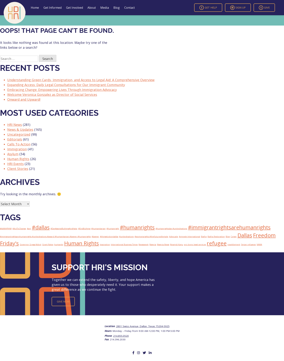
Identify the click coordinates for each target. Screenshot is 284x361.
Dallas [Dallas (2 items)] (244, 235)
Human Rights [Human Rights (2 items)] (81, 243)
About (91, 8)
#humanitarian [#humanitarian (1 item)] (98, 228)
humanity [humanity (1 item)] (58, 244)
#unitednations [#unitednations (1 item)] (126, 236)
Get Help (208, 7)
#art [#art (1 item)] (29, 228)
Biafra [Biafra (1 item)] (204, 236)
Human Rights (18, 159)
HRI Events (15, 164)
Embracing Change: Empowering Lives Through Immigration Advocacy (62, 89)
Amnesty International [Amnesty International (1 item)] (189, 236)
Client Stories (17, 168)
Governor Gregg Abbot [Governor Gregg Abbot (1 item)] (30, 244)
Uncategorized (18, 134)
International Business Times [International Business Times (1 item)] (124, 244)
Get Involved (74, 8)
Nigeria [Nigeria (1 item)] (152, 244)
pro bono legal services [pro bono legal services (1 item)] (195, 244)
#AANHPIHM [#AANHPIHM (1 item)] (6, 228)
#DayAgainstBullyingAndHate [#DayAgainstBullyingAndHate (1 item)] (64, 228)
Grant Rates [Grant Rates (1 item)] (47, 244)
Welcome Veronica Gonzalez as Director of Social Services (52, 94)
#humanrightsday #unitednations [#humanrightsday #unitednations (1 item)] (171, 228)
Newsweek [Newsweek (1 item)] (144, 244)
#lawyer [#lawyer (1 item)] (95, 236)
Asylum (12, 154)
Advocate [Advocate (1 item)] (173, 236)
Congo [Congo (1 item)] (234, 236)
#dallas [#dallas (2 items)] (41, 227)
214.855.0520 (121, 335)
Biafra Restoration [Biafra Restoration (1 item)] (216, 236)
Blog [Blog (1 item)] (228, 236)
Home (35, 8)
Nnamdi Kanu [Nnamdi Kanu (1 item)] (176, 244)
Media (104, 8)
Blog (116, 8)
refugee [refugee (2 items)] (217, 243)
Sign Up (238, 7)
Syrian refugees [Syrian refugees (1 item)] (248, 244)
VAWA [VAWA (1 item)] (259, 244)
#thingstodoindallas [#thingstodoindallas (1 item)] (109, 236)
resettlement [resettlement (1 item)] (233, 244)
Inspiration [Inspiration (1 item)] (105, 244)
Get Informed (52, 8)
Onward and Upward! (23, 99)
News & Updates (20, 129)
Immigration (17, 149)
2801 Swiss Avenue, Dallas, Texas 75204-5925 (143, 326)
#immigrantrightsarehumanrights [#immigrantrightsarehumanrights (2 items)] (229, 227)
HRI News (14, 124)
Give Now (63, 301)
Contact (129, 8)
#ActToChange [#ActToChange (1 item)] (19, 228)
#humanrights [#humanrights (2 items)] (137, 227)
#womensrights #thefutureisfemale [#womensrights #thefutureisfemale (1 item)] (151, 236)
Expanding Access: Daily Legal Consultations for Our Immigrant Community (66, 85)
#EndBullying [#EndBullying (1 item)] (84, 228)
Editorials (14, 139)
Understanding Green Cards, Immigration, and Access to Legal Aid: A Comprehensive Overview (80, 80)
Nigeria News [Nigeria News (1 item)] (163, 244)
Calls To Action (18, 144)
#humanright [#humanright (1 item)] (112, 228)
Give (264, 7)
